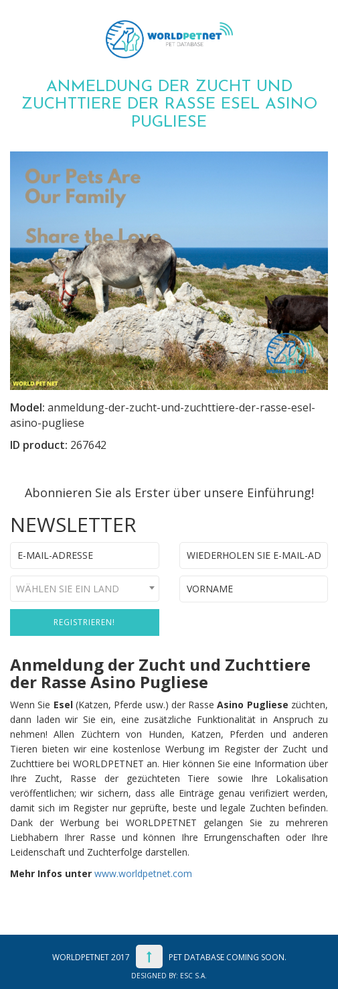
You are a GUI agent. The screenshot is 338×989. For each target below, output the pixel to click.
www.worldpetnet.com (143, 873)
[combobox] (84, 589)
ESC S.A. (193, 975)
